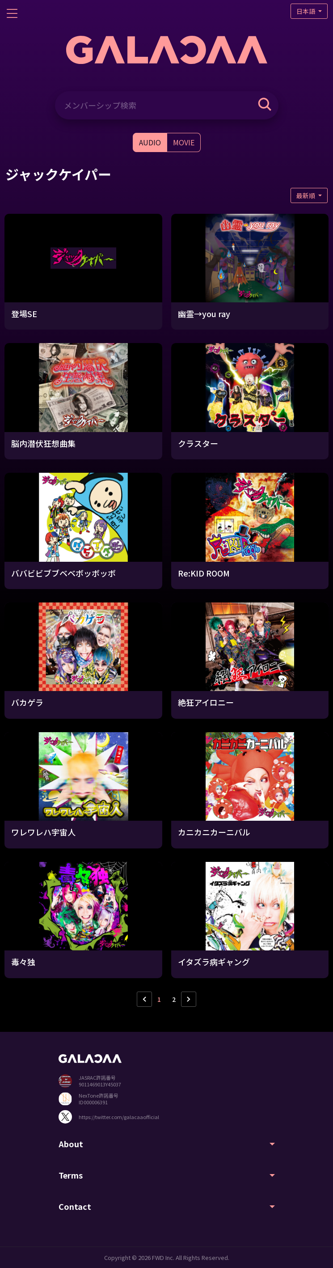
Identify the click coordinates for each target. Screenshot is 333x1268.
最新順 (306, 195)
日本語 (306, 11)
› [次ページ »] (188, 999)
